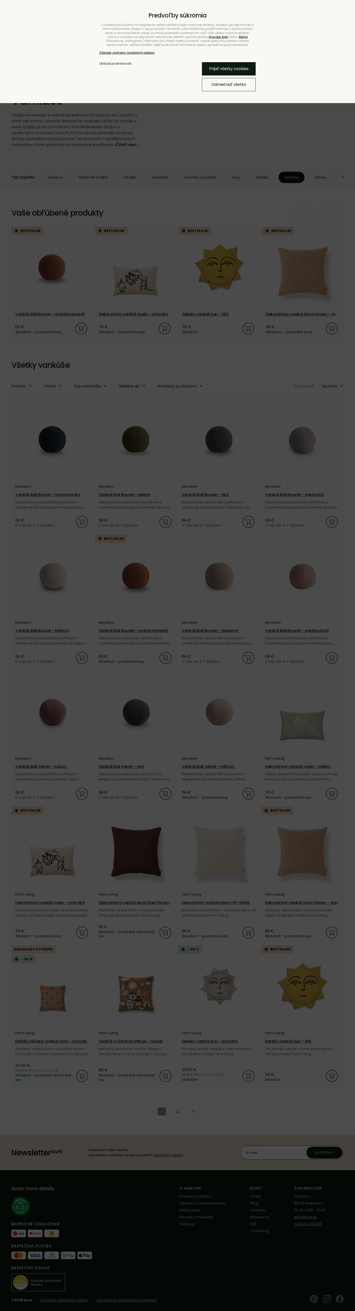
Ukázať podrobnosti (115, 64)
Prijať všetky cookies (228, 69)
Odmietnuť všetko (228, 84)
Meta (243, 37)
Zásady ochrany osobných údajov (127, 52)
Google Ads (218, 37)
